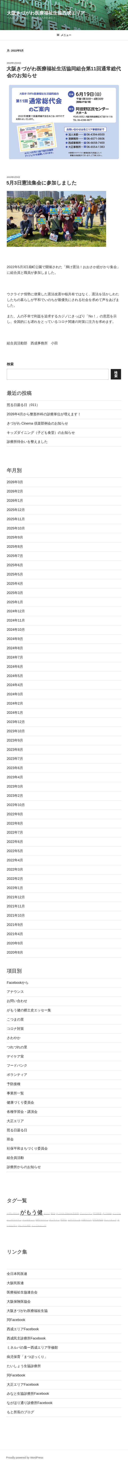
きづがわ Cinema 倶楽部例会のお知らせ (37, 423)
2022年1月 (15, 888)
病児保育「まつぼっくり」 (27, 1357)
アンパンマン (86, 1213)
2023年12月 (16, 722)
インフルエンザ (39, 1225)
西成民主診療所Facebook (26, 1338)
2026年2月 (15, 491)
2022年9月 (15, 814)
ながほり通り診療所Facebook (29, 1403)
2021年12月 (16, 897)
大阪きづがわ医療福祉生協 (27, 1311)
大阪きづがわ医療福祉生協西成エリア (46, 12)
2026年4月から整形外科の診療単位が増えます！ (44, 414)
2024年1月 (15, 713)
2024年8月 (15, 648)
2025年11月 (16, 519)
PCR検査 (97, 1213)
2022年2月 (15, 879)
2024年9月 (15, 639)
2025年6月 (15, 565)
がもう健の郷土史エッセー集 (29, 1010)
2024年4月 (15, 685)
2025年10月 (16, 528)
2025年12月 (16, 510)
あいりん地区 (24, 1225)
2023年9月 (15, 740)
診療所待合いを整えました (27, 442)
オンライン (54, 1220)
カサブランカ (74, 1220)
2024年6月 (15, 666)
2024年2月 (15, 703)
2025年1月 (15, 602)
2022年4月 (15, 860)
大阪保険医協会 (19, 1301)
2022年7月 (15, 832)
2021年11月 (16, 906)
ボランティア (17, 1075)
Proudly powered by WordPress (24, 1457)
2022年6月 (15, 842)
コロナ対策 (15, 1029)
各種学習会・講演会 (22, 1112)
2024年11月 (16, 620)
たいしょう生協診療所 (24, 1366)
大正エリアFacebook (23, 1384)
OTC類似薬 (98, 1220)
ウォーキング (110, 1220)
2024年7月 (15, 657)
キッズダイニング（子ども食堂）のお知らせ (41, 433)
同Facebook (16, 1320)
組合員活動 (15, 1158)
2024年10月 (16, 630)
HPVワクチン (42, 1220)
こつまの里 (15, 1019)
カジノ (47, 1213)
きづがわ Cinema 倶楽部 (67, 1213)
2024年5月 (15, 676)
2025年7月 (15, 556)
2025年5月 (15, 574)
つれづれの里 (17, 1047)
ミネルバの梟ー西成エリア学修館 (32, 1347)
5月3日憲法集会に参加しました (41, 183)
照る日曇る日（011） (23, 405)
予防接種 (13, 1084)
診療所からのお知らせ (24, 1167)
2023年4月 (15, 777)
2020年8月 (15, 952)
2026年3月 (15, 482)
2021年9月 (15, 925)
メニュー (64, 35)
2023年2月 (15, 796)
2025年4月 (15, 583)
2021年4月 (15, 934)
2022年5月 (15, 851)
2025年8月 (15, 546)
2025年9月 (15, 537)
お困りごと (86, 1220)
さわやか (13, 1038)
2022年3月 (15, 869)
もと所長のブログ (20, 1412)
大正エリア (15, 1121)
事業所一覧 (15, 1093)
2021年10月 (16, 915)
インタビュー (28, 1220)
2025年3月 (15, 593)
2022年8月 (15, 823)
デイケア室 (15, 1056)
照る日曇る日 (17, 1130)
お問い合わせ (17, 1001)
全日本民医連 (17, 1274)
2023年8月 (15, 750)
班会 (10, 1139)
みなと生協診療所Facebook (28, 1393)
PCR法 (64, 1220)
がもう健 (31, 1212)
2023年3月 (15, 786)
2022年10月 (16, 805)
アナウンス (15, 992)
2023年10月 (16, 731)
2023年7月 (15, 759)
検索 (10, 364)
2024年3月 (15, 694)
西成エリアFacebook (23, 1329)
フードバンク (17, 1065)
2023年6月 (15, 768)
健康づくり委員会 (20, 1102)
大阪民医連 (15, 1283)
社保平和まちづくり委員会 (27, 1148)
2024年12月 (16, 611)
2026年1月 (15, 500)
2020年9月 (15, 943)
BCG (53, 1213)
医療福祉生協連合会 (22, 1292)
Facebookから (18, 983)
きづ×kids (106, 1213)
